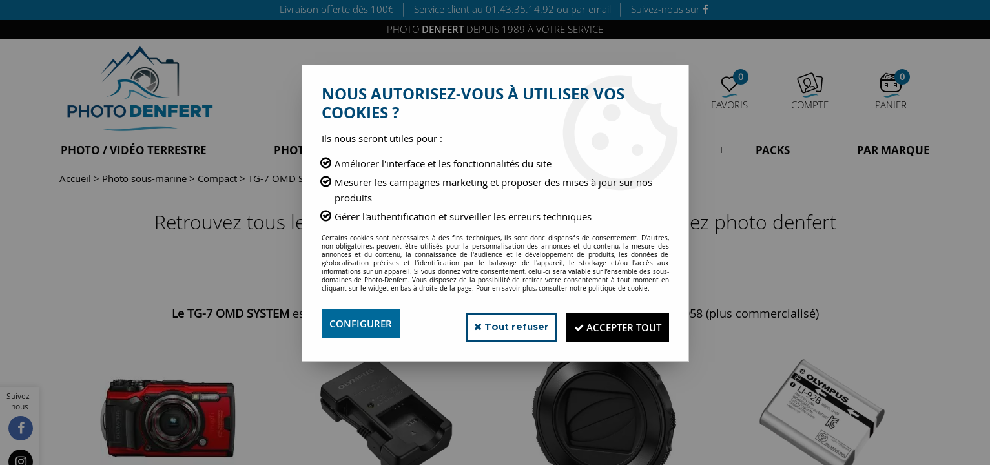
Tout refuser (494, 323)
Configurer (362, 323)
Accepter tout (611, 323)
